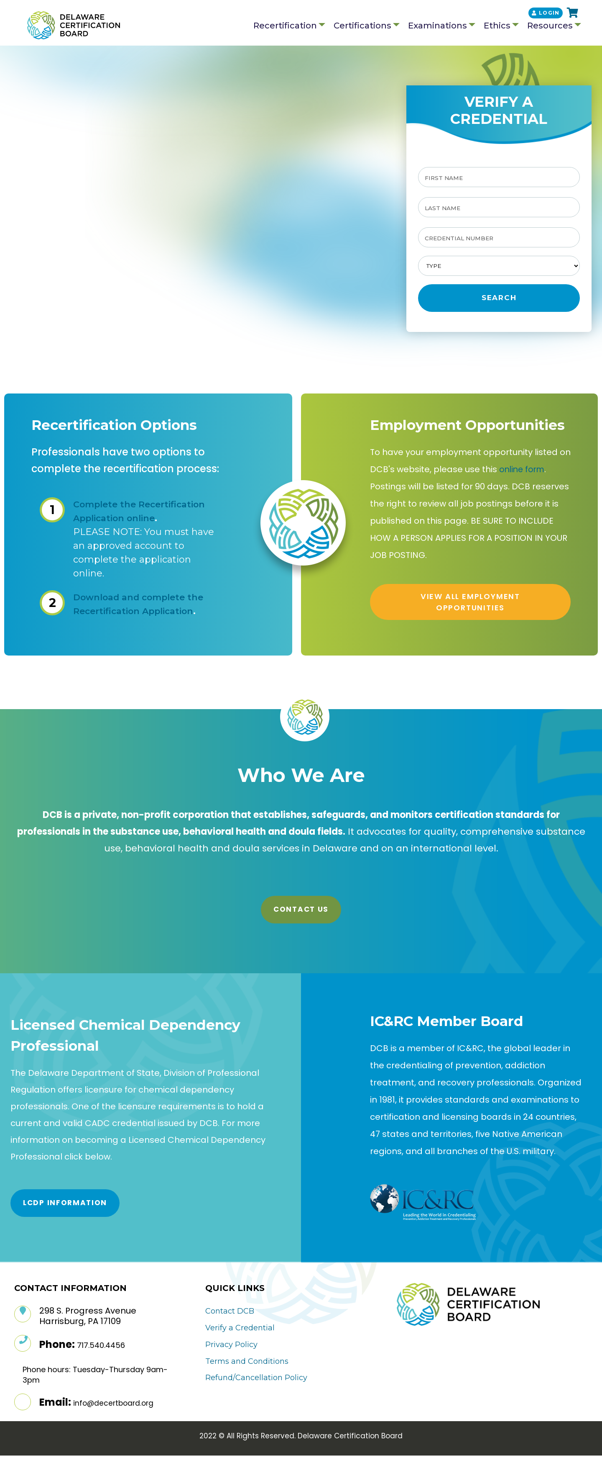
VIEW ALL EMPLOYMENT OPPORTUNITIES (470, 604)
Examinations (437, 26)
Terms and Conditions (246, 1363)
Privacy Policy (231, 1346)
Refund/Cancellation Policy (256, 1380)
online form (523, 472)
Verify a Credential (240, 1330)
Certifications (362, 26)
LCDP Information (65, 1205)
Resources (550, 26)
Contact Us (301, 911)
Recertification (285, 26)
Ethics (497, 26)
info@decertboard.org (113, 1406)
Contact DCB (229, 1313)
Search (499, 300)
